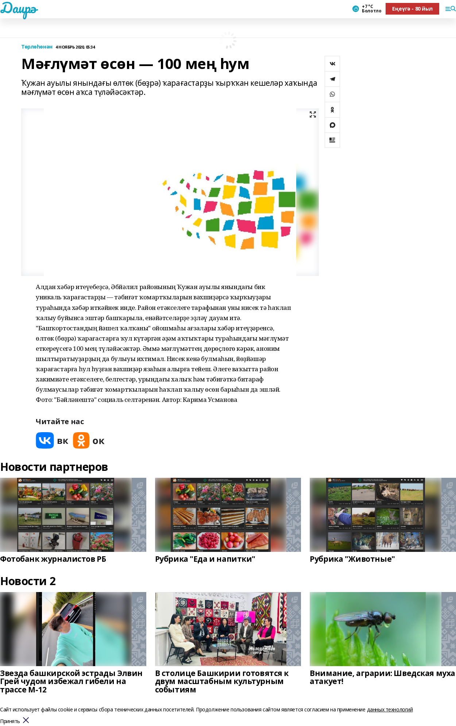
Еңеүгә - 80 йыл (412, 8)
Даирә (18, 8)
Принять (10, 721)
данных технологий (390, 709)
